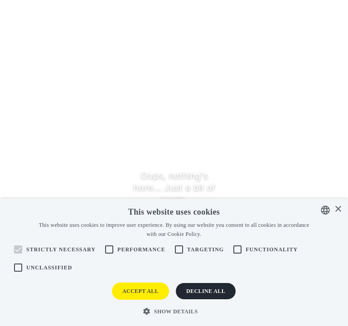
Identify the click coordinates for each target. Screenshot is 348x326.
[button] (174, 311)
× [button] (337, 209)
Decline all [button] (205, 291)
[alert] (174, 262)
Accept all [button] (140, 291)
